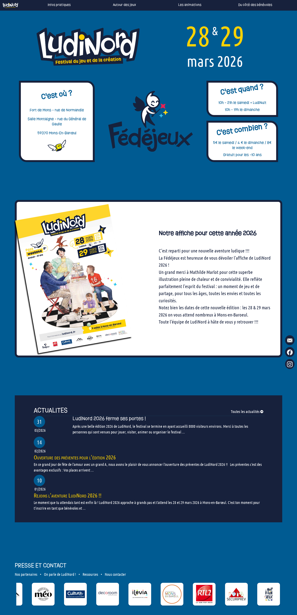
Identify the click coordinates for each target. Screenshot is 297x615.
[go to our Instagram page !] (290, 364)
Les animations (184, 5)
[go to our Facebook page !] (290, 352)
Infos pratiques (53, 5)
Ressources (90, 574)
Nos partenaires (26, 574)
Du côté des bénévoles (249, 5)
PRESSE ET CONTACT (40, 565)
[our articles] (148, 410)
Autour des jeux (119, 5)
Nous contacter (115, 574)
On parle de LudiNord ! (60, 574)
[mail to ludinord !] (290, 340)
